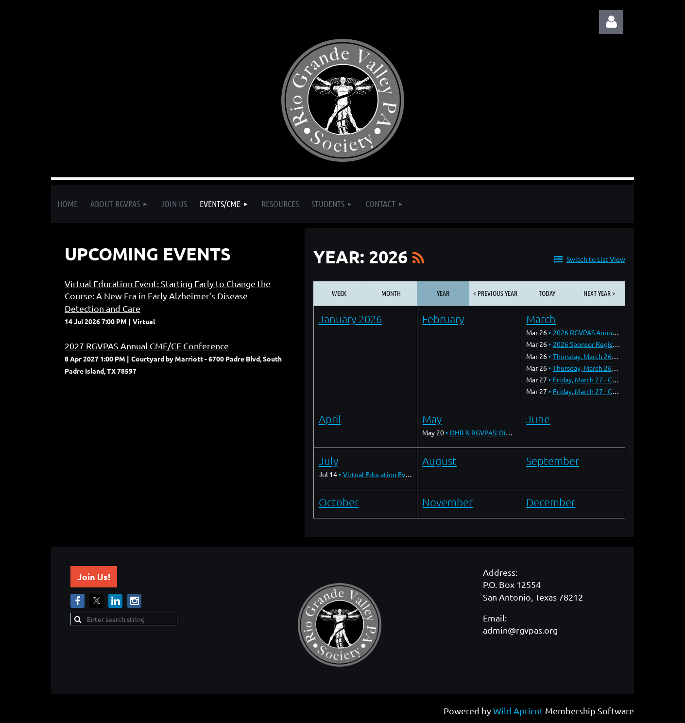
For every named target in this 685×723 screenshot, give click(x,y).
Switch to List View (595, 259)
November (447, 502)
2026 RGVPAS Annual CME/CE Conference (617, 332)
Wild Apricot (518, 711)
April (330, 419)
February (443, 318)
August (439, 460)
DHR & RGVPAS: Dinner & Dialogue (502, 432)
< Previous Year (495, 293)
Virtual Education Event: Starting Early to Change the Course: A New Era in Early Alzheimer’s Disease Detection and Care (168, 295)
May (432, 419)
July (328, 460)
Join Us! (93, 576)
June (538, 419)
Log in (611, 22)
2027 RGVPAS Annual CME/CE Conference (147, 346)
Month (391, 293)
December (550, 502)
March (541, 318)
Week (339, 293)
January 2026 (350, 318)
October (339, 502)
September (552, 460)
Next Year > (599, 293)
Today (547, 293)
